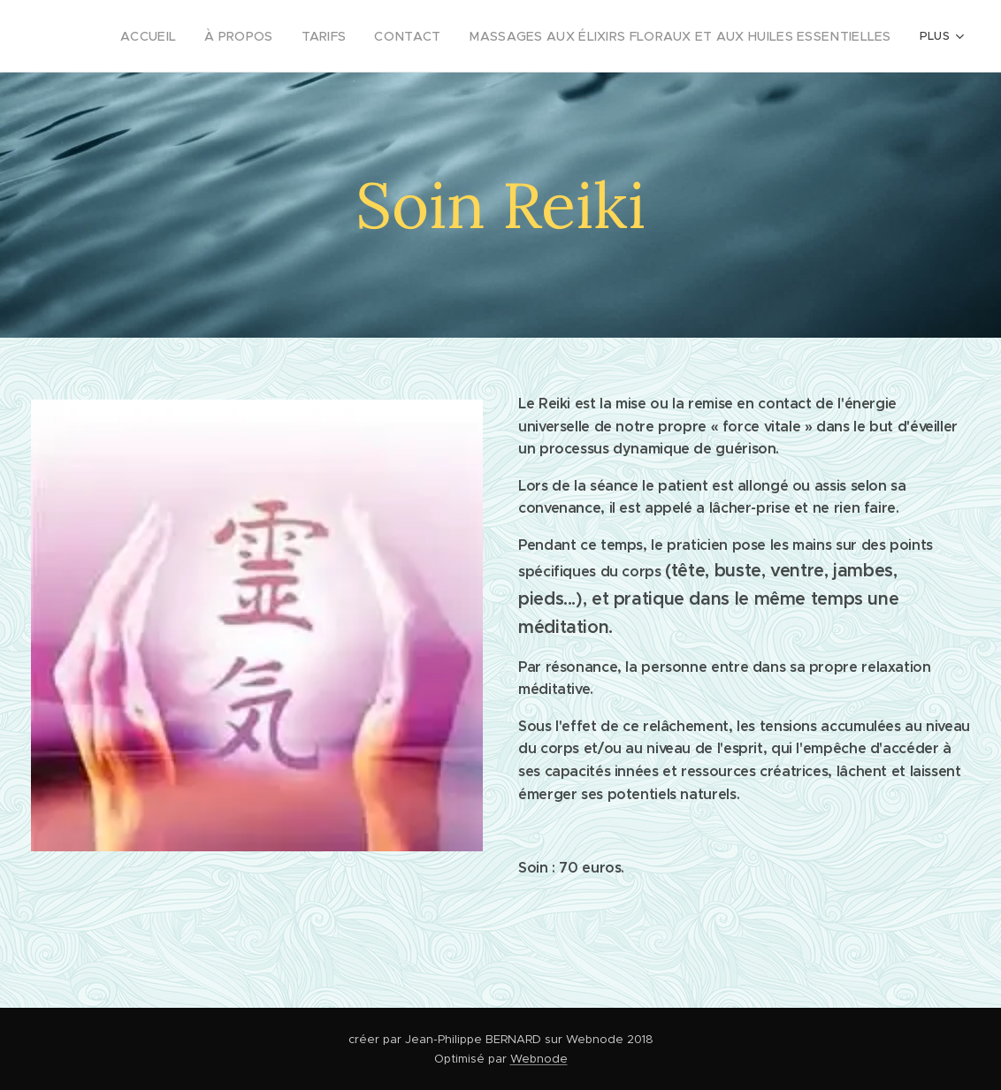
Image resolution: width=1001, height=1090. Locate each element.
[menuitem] (204, 36)
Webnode (539, 1058)
